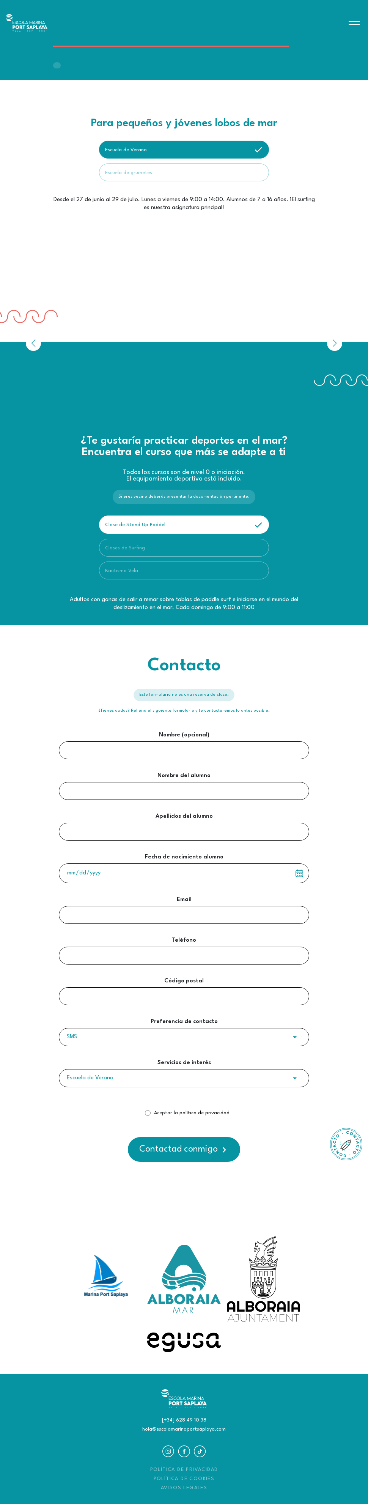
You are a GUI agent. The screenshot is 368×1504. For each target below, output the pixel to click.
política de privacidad (204, 1113)
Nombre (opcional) (184, 735)
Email (184, 900)
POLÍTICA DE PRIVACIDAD (184, 1469)
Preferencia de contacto (184, 1022)
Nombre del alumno (184, 776)
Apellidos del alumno (184, 816)
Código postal (184, 981)
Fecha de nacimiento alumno (184, 857)
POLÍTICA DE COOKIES (184, 1478)
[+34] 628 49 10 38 (184, 1420)
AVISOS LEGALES (184, 1487)
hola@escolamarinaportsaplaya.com (184, 1429)
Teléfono (184, 940)
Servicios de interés (184, 1063)
